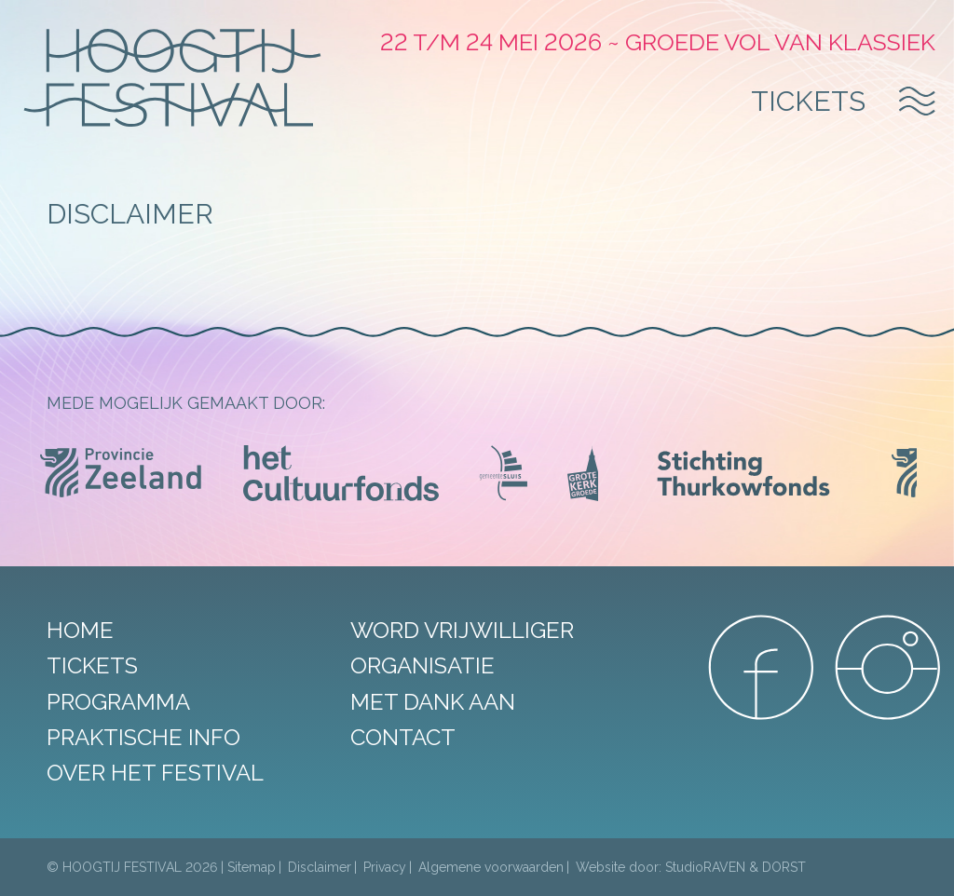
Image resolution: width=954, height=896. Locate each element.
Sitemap (251, 867)
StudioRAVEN (705, 867)
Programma (118, 701)
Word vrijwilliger (462, 630)
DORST (784, 867)
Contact (403, 737)
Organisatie (422, 665)
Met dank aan (432, 701)
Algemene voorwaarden (491, 867)
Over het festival (155, 772)
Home (80, 630)
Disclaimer (319, 867)
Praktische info (143, 737)
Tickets (808, 101)
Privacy (384, 867)
